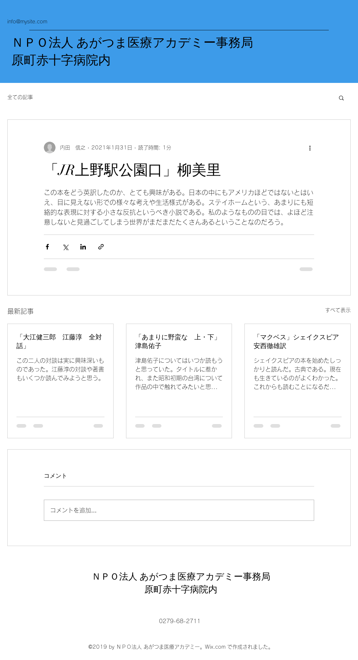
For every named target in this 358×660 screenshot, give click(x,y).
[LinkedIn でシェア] (83, 246)
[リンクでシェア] (101, 246)
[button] (341, 97)
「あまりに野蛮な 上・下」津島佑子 (178, 341)
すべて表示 (338, 310)
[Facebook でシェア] (47, 246)
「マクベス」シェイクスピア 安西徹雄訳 (298, 341)
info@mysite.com (27, 21)
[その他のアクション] (309, 147)
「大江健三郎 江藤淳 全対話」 (59, 341)
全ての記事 (20, 97)
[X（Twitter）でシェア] (65, 246)
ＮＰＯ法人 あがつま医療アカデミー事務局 (132, 42)
